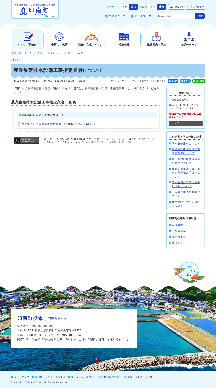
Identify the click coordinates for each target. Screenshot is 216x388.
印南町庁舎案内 (57, 318)
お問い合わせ (195, 6)
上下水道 (65, 53)
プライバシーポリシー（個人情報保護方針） (96, 377)
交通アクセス (117, 16)
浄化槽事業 (179, 236)
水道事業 (177, 225)
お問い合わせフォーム (186, 123)
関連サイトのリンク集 (140, 377)
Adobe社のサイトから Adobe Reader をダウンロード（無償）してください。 (92, 142)
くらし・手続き (46, 53)
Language (176, 6)
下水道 (79, 53)
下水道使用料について (186, 143)
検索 (200, 16)
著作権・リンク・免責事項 (50, 377)
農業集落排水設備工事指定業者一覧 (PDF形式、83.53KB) (57, 123)
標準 (124, 6)
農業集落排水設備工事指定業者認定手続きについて (186, 172)
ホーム (28, 53)
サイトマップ (143, 16)
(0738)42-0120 (36, 334)
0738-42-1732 (184, 105)
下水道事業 (179, 231)
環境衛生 (177, 242)
